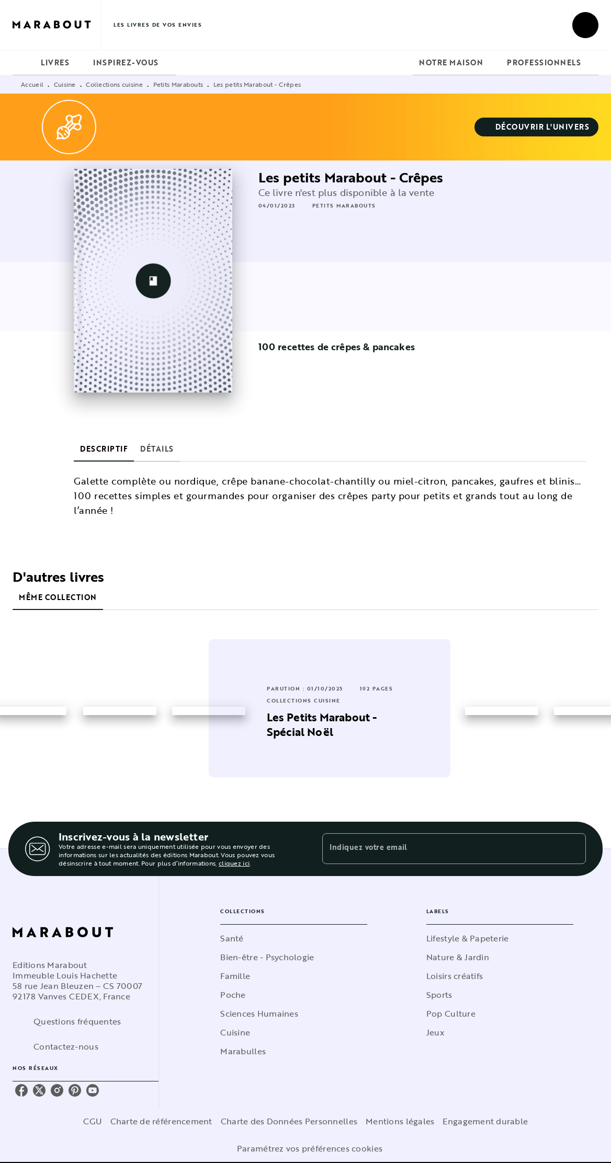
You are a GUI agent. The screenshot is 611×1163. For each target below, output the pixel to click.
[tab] (24, 62)
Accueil (32, 84)
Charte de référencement (161, 1121)
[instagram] (57, 1090)
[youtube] (92, 1090)
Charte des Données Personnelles (289, 1121)
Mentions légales (400, 1121)
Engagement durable (485, 1121)
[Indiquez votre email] (441, 849)
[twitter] (39, 1090)
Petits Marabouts (178, 84)
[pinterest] (75, 1090)
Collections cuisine (114, 84)
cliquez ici (234, 863)
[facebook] (21, 1090)
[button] (536, 127)
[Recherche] (585, 25)
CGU (92, 1121)
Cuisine (65, 84)
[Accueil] (56, 25)
